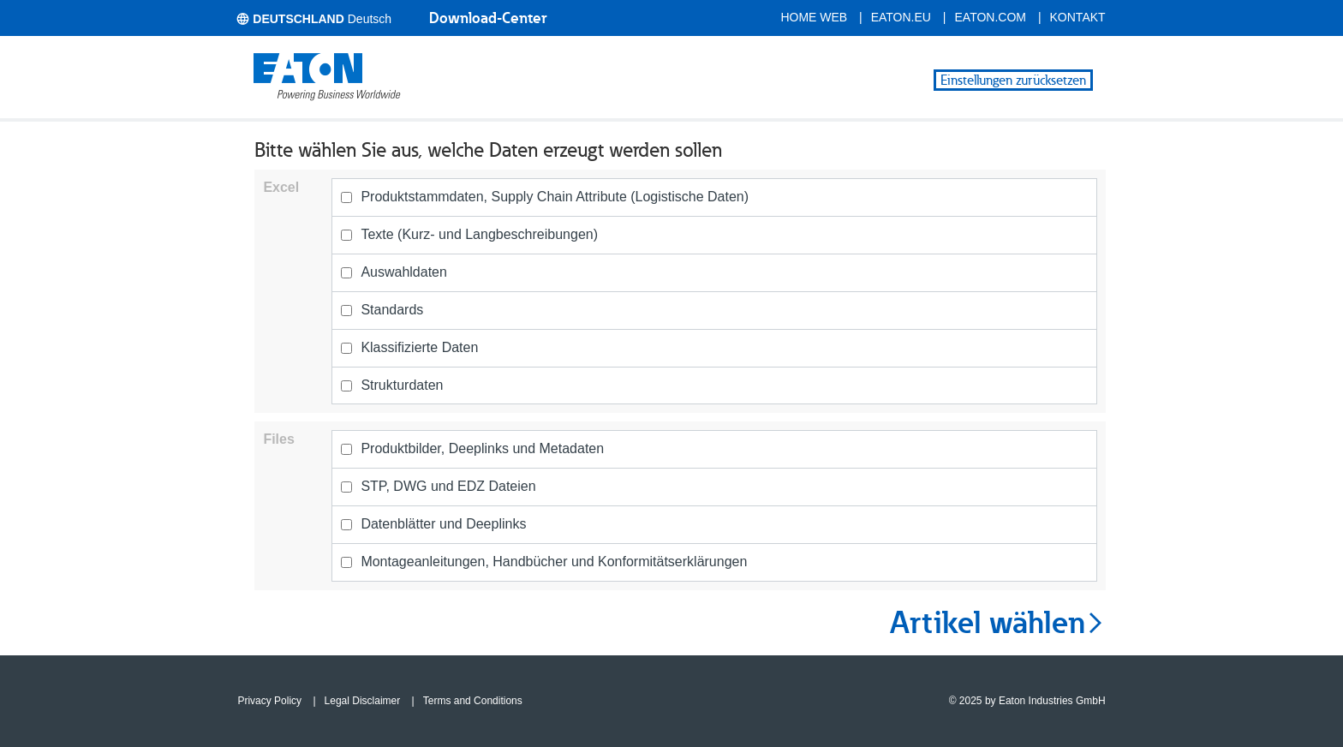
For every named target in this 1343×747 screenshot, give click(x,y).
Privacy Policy (269, 701)
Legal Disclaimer (363, 701)
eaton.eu (901, 17)
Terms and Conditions (472, 701)
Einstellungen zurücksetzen (1013, 80)
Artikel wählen (998, 622)
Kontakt (1078, 17)
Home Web (813, 17)
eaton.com (991, 17)
